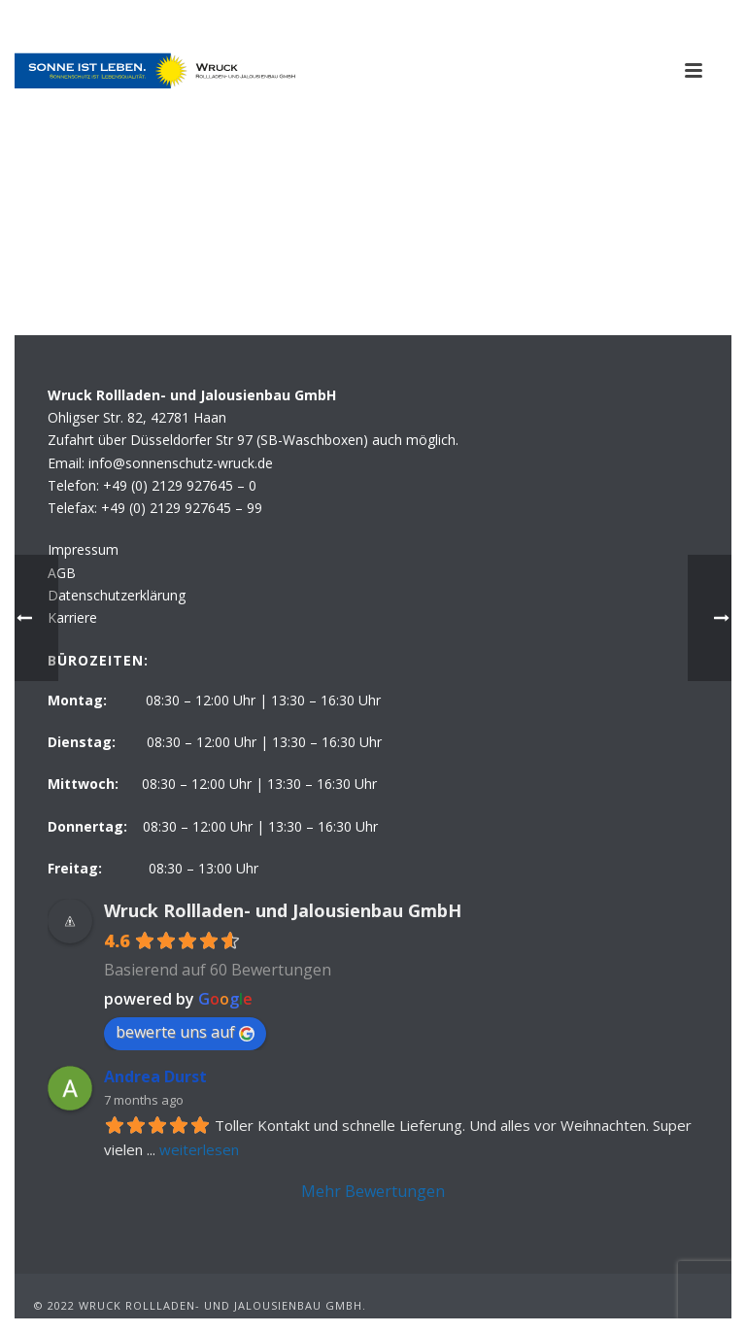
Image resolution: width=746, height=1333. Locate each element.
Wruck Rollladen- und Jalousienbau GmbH (282, 910)
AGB (62, 573)
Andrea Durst (155, 1076)
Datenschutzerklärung (117, 595)
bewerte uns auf (185, 1031)
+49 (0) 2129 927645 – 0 (179, 485)
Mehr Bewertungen (373, 1191)
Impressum (83, 549)
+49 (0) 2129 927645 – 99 (181, 507)
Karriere (72, 617)
